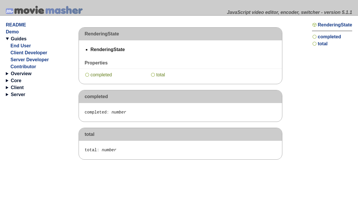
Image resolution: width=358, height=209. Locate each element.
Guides (18, 38)
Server (18, 94)
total (160, 74)
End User (20, 45)
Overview (21, 73)
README (16, 24)
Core (16, 80)
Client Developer (28, 52)
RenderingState (335, 24)
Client (17, 87)
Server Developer (29, 59)
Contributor (23, 66)
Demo (12, 31)
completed (101, 74)
